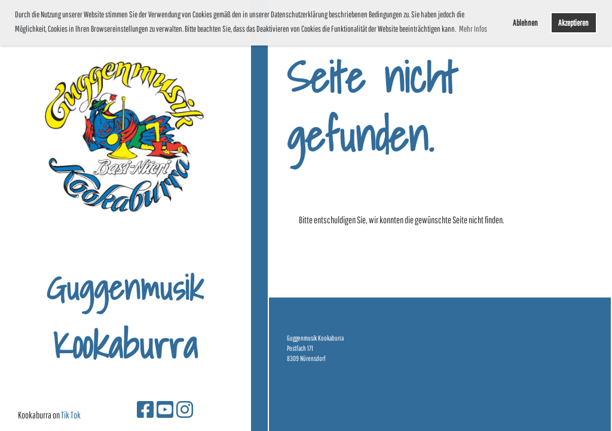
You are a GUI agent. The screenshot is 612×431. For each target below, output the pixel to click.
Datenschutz (574, 353)
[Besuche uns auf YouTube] (165, 409)
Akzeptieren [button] (573, 22)
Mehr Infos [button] (473, 29)
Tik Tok (71, 414)
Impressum (576, 340)
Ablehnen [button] (525, 22)
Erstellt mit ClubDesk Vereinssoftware (439, 395)
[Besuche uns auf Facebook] (145, 409)
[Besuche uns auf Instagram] (184, 409)
